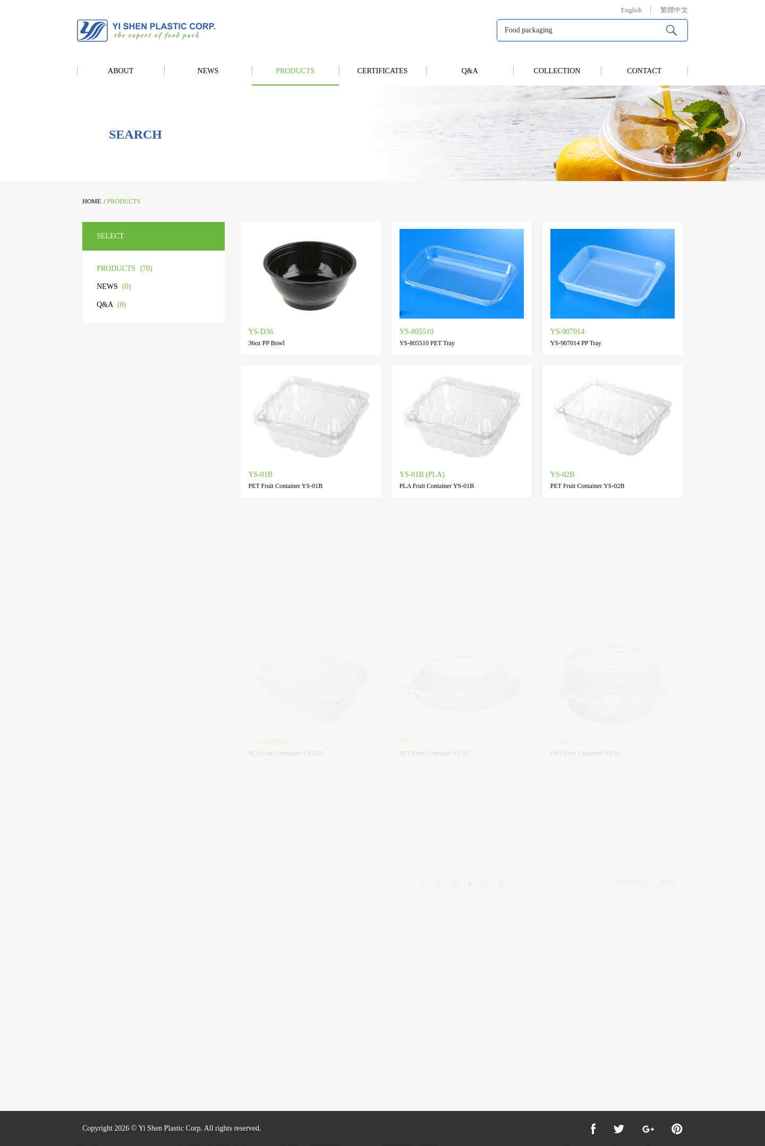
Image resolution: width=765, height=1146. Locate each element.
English (631, 10)
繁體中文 (674, 10)
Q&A (470, 71)
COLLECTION (557, 71)
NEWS (208, 71)
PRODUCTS (295, 71)
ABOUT (120, 71)
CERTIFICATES (383, 71)
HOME (91, 201)
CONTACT (644, 71)
